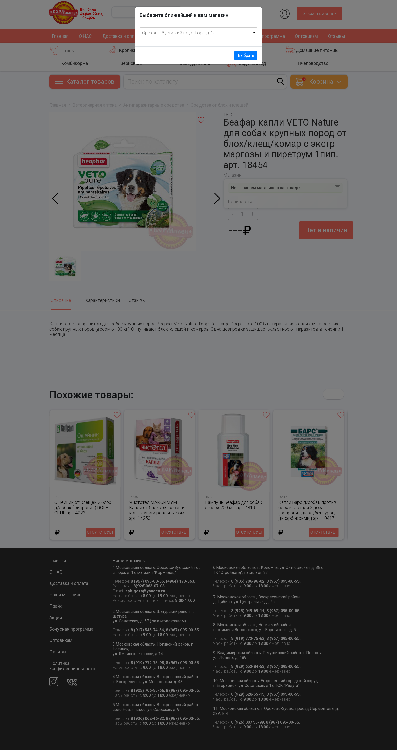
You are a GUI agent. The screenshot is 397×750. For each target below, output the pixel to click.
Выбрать (246, 55)
